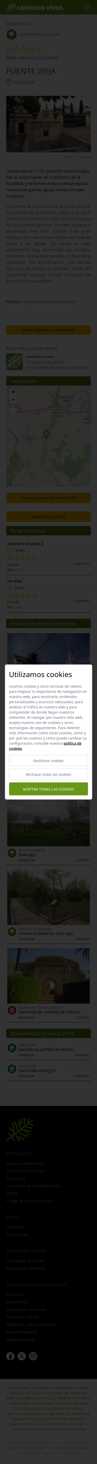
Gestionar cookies (48, 760)
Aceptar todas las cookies (48, 788)
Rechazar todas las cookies (48, 774)
